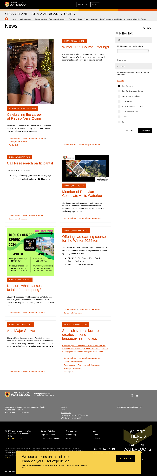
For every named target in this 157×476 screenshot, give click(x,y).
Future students (127, 101)
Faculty (124, 117)
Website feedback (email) (71, 418)
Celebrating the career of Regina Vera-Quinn (24, 116)
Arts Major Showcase (23, 331)
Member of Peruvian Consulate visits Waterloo (82, 194)
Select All (120, 81)
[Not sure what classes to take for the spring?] (30, 252)
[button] (132, 4)
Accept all (125, 458)
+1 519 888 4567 (15, 438)
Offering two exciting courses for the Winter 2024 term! (85, 239)
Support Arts (66, 412)
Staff (123, 122)
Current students (127, 86)
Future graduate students (130, 112)
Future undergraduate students (132, 106)
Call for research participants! (30, 163)
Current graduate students (131, 96)
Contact (64, 407)
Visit (63, 410)
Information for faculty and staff (129, 407)
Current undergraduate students (132, 91)
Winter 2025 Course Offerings (85, 47)
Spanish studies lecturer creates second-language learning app (81, 334)
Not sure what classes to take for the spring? (24, 288)
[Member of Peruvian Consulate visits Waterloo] (85, 168)
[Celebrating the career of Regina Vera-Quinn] (30, 71)
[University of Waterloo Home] (15, 4)
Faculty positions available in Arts (74, 415)
